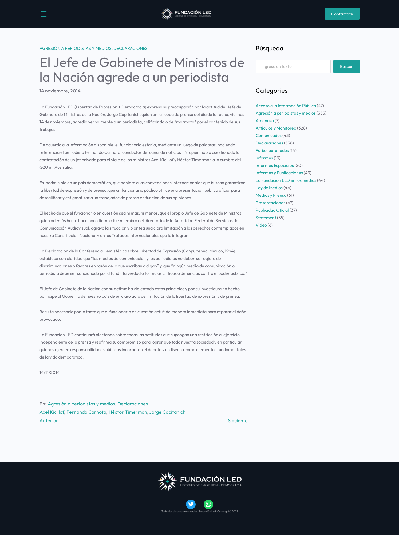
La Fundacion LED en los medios (286, 180)
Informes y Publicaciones (279, 172)
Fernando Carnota (86, 412)
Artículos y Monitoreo (276, 128)
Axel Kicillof (51, 412)
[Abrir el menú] (43, 14)
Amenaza (265, 120)
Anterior (48, 420)
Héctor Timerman (128, 412)
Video (261, 225)
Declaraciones (130, 48)
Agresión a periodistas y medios (75, 48)
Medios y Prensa (271, 195)
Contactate (342, 14)
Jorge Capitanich (167, 412)
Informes (264, 157)
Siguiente (238, 420)
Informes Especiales (275, 165)
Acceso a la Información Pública (286, 105)
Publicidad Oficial (272, 210)
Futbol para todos (272, 150)
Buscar (346, 66)
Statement (266, 217)
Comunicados (269, 135)
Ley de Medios (269, 187)
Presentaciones (270, 202)
